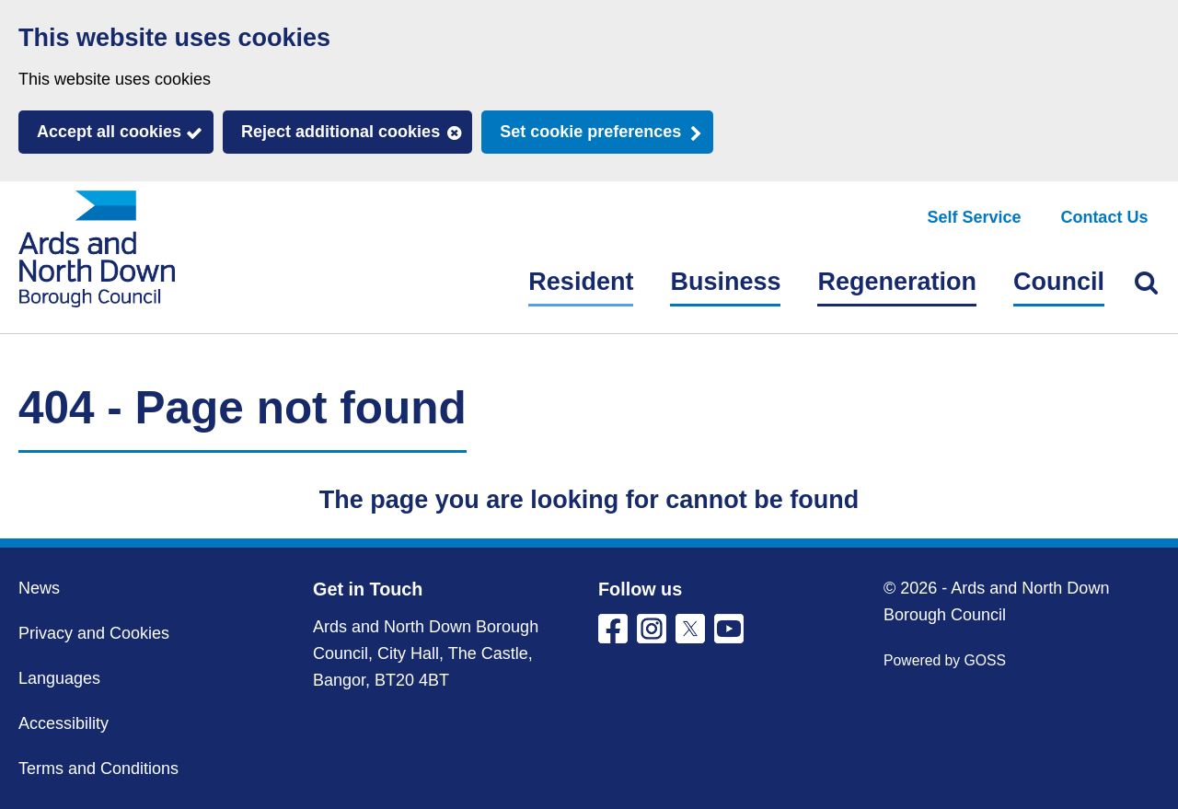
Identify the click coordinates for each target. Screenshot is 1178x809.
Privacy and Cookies (93, 633)
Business (725, 281)
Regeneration (896, 281)
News (39, 588)
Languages (59, 678)
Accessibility (63, 723)
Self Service (975, 217)
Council (1058, 281)
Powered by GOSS (945, 660)
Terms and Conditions (98, 768)
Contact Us (1104, 217)
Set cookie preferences (590, 131)
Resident (580, 281)
